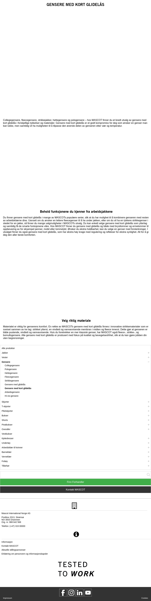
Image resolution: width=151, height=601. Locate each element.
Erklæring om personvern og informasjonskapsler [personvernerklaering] (25, 554)
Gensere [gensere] (6, 362)
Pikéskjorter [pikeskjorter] (7, 411)
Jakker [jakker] (5, 353)
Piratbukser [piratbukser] (7, 424)
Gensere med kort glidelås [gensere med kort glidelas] (18, 388)
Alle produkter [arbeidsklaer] (8, 348)
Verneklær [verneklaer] (6, 456)
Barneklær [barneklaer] (7, 452)
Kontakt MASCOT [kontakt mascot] (10, 546)
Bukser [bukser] (5, 415)
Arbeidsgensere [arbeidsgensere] (12, 392)
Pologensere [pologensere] (11, 369)
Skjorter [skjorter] (5, 402)
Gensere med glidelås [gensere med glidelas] (15, 384)
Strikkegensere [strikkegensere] (12, 380)
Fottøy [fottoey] (5, 461)
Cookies (144, 598)
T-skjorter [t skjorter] (6, 406)
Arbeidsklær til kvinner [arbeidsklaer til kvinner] (12, 447)
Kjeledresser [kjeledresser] (8, 438)
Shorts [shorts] (5, 420)
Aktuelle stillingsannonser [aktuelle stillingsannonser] (14, 550)
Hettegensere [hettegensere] (11, 373)
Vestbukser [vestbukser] (7, 434)
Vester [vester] (5, 357)
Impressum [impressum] (7, 598)
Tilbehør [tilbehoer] (5, 466)
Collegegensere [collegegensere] (12, 365)
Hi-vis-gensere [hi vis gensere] (11, 396)
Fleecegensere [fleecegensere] (12, 377)
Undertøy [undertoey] (6, 443)
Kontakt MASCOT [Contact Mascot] (75, 489)
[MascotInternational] (88, 592)
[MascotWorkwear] (63, 592)
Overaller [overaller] (6, 429)
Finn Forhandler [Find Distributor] (75, 482)
